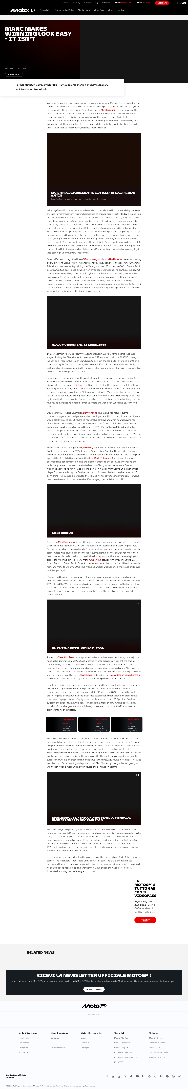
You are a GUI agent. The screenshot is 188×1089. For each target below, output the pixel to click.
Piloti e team (84, 10)
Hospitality (76, 3)
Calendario (45, 10)
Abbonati (162, 3)
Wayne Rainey (85, 447)
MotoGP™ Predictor (122, 1043)
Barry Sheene (90, 413)
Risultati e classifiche (64, 10)
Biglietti (84, 1038)
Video (110, 10)
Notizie (121, 10)
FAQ (52, 1043)
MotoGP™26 (119, 1062)
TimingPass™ (23, 1048)
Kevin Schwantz (102, 458)
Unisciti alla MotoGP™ (59, 1048)
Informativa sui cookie (158, 1043)
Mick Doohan (65, 542)
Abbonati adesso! (145, 920)
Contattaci (55, 1038)
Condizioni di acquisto (158, 1057)
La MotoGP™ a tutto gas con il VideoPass (145, 888)
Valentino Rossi (66, 657)
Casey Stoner (117, 675)
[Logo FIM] (182, 3)
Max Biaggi (86, 675)
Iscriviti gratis (94, 989)
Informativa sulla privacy (159, 1053)
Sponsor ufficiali (24, 1038)
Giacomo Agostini (93, 259)
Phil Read (78, 385)
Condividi (14, 74)
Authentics (106, 3)
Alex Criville (95, 560)
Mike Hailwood (115, 259)
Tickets (65, 3)
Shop (96, 3)
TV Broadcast (23, 1043)
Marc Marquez (108, 110)
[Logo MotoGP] (22, 10)
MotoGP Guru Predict (123, 1053)
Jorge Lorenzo (132, 675)
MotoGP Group (155, 1038)
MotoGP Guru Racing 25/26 (125, 1057)
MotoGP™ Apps (24, 1053)
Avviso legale (154, 1048)
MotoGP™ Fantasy (121, 1038)
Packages (87, 3)
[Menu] (5, 10)
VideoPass (99, 10)
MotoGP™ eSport (121, 1048)
